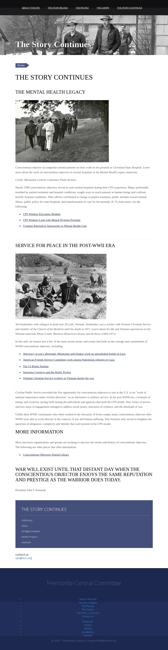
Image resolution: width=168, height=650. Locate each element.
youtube (87, 635)
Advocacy (27, 520)
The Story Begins (58, 7)
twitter (88, 625)
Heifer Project (29, 536)
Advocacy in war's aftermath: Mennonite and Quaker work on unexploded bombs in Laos (74, 353)
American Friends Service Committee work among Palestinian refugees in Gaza (69, 359)
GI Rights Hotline (31, 531)
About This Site (31, 7)
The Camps (103, 7)
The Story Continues (129, 7)
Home (21, 65)
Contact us (88, 616)
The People (82, 7)
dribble (88, 628)
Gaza (24, 525)
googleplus (88, 631)
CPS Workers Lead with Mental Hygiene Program (51, 220)
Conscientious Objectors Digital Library (46, 454)
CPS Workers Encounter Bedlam (41, 214)
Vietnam (26, 542)
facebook (88, 621)
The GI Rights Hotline (36, 366)
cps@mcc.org (23, 558)
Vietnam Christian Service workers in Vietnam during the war (59, 378)
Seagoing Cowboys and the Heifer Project (47, 372)
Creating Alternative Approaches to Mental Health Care (55, 225)
